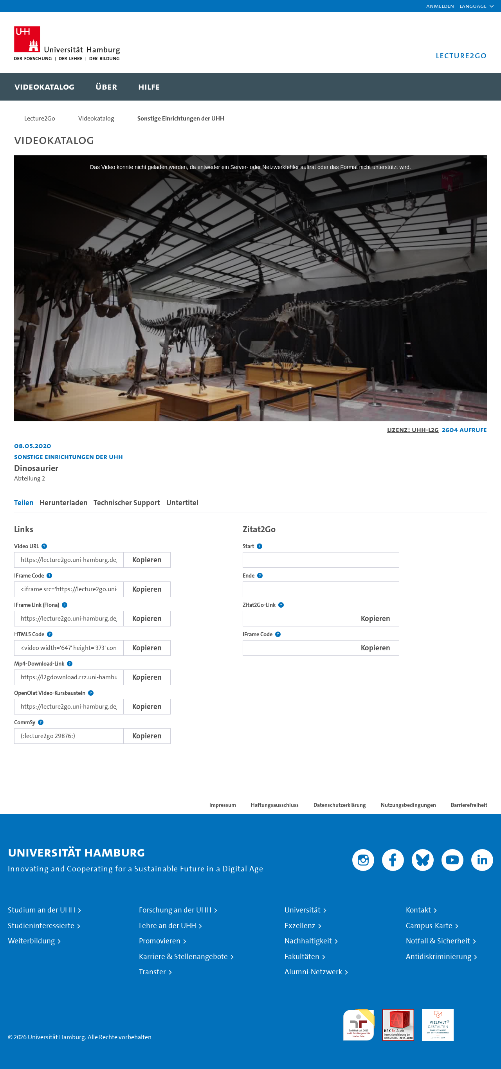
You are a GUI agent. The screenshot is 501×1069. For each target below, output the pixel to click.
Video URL (30, 546)
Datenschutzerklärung (340, 805)
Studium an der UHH (41, 910)
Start (252, 546)
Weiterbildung (31, 941)
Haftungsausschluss (275, 805)
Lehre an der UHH (167, 926)
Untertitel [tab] (182, 502)
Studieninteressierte (41, 926)
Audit (389, 1014)
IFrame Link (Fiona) (40, 605)
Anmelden (440, 6)
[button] (473, 6)
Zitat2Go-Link (263, 605)
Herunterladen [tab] (64, 502)
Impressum (222, 805)
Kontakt (418, 910)
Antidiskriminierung (438, 957)
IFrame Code (33, 576)
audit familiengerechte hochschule (359, 1023)
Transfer (152, 972)
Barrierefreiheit (469, 805)
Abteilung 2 (29, 478)
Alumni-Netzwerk (313, 972)
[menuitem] (44, 87)
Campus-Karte (429, 926)
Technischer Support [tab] (127, 502)
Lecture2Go (39, 118)
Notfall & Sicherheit (438, 941)
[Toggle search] (473, 87)
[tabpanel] (250, 632)
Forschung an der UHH (175, 910)
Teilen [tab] (24, 502)
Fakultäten (302, 957)
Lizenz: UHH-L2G (413, 429)
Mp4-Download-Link (43, 664)
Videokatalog (96, 118)
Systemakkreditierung (477, 1014)
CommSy (28, 722)
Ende (253, 576)
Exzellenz (300, 926)
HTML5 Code (33, 634)
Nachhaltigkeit (308, 941)
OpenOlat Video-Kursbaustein (54, 693)
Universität (303, 910)
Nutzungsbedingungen (408, 805)
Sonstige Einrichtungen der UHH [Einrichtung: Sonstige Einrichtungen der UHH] (68, 456)
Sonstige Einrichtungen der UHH (180, 118)
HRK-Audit (436, 1014)
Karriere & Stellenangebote (183, 957)
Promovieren (159, 941)
